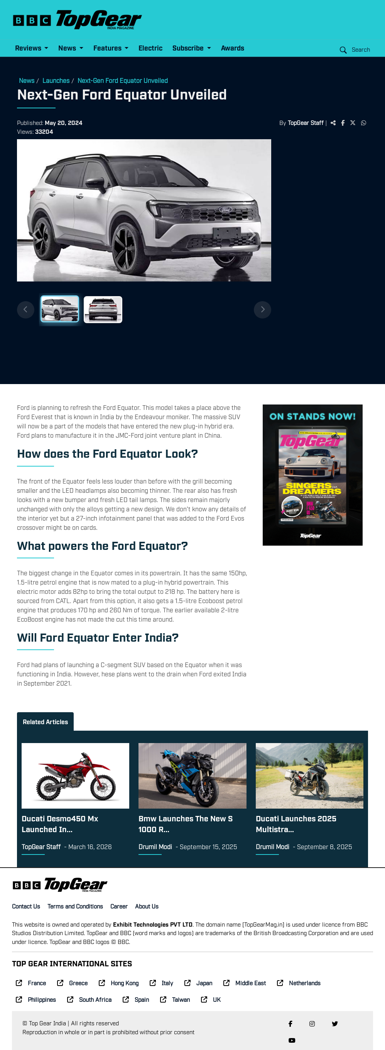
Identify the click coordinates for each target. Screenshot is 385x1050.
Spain (136, 999)
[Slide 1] (60, 308)
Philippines (36, 999)
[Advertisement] (323, 258)
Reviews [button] (29, 48)
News (26, 80)
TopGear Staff (306, 122)
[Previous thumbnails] (25, 310)
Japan (198, 982)
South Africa (89, 999)
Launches (55, 80)
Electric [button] (150, 48)
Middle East (244, 982)
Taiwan (175, 999)
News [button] (68, 48)
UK (211, 999)
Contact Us (26, 905)
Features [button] (108, 48)
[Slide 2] (103, 309)
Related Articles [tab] (45, 721)
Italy (161, 982)
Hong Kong (118, 982)
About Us (147, 905)
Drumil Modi (155, 846)
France (31, 982)
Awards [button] (232, 48)
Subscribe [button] (188, 48)
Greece (72, 982)
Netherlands (299, 982)
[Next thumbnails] (262, 310)
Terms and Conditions (75, 905)
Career (119, 905)
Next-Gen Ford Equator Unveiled (123, 80)
